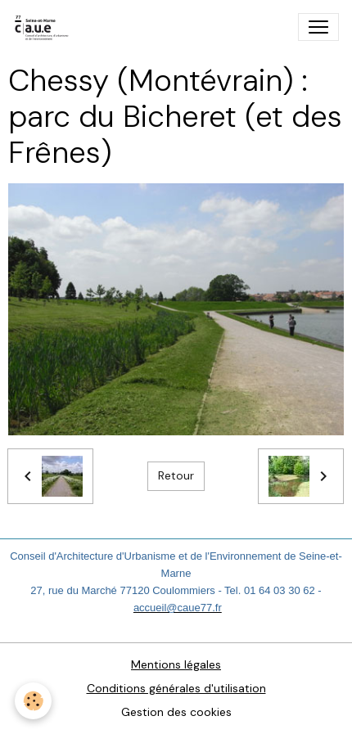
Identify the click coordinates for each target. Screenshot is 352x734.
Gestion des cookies (176, 712)
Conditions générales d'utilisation (176, 688)
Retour (176, 475)
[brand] (45, 27)
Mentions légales (176, 664)
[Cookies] (33, 700)
